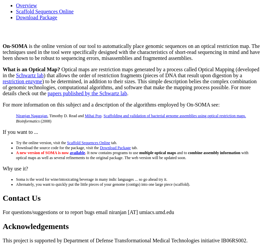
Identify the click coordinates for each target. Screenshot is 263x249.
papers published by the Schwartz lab (87, 93)
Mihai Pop (93, 116)
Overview (26, 5)
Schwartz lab (30, 75)
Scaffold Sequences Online (45, 11)
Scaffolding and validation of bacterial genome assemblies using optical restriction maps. (175, 116)
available (77, 152)
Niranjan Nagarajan (31, 116)
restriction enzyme (22, 81)
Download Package (36, 17)
